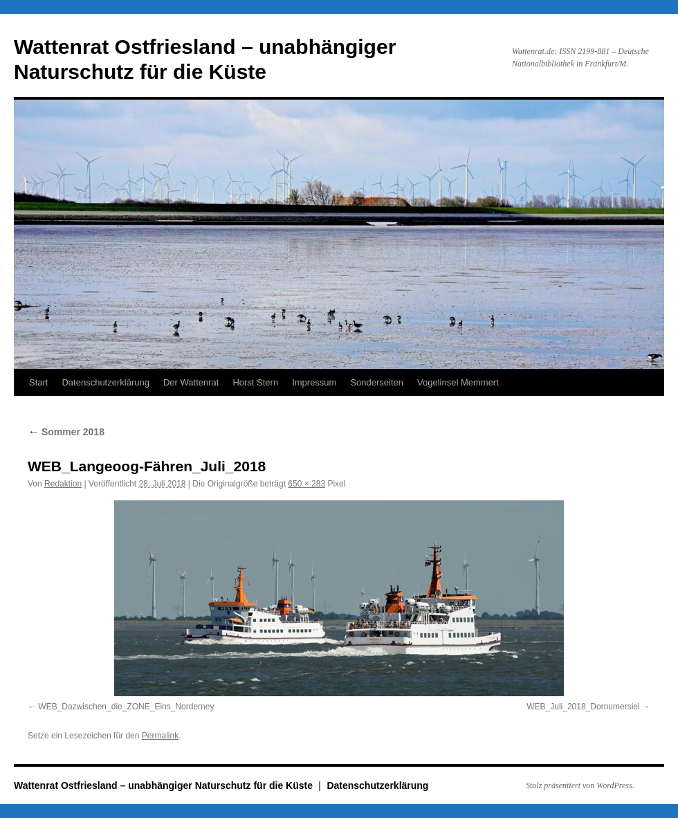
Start (38, 382)
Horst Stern (255, 382)
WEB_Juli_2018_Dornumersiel (582, 706)
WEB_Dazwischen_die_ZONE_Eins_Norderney (126, 706)
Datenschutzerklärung (105, 382)
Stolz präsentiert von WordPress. (580, 785)
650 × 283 (306, 484)
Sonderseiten (376, 382)
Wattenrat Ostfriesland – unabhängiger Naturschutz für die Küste (164, 785)
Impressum (314, 382)
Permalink (160, 735)
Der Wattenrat (191, 382)
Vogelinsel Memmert (458, 382)
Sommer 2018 (66, 431)
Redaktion (63, 484)
